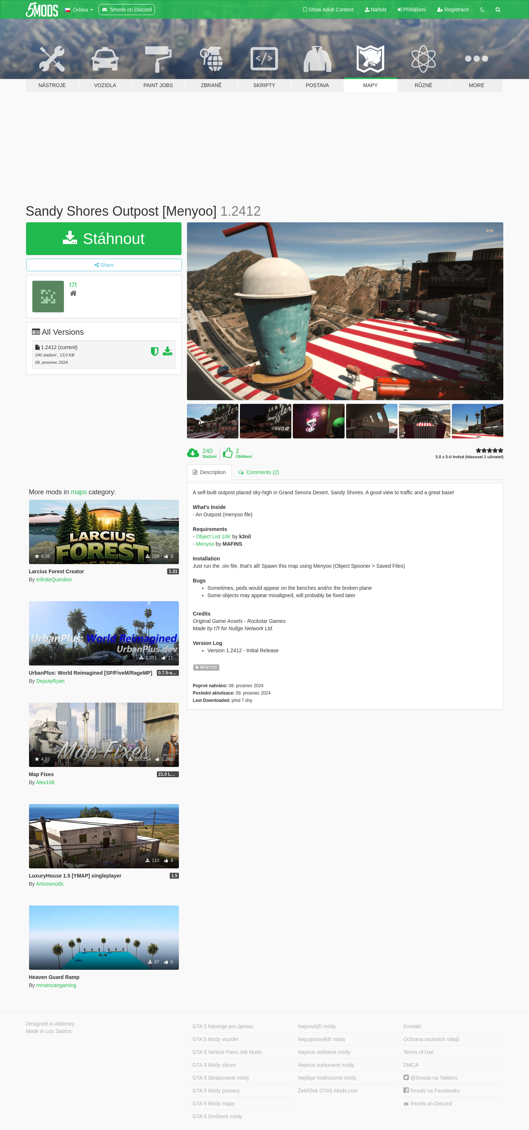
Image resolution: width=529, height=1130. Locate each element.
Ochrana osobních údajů (431, 1039)
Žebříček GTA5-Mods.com (328, 1091)
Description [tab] (209, 472)
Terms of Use (418, 1052)
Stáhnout (104, 238)
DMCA (410, 1065)
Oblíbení (244, 456)
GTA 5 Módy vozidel (215, 1039)
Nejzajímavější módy (321, 1039)
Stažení (209, 456)
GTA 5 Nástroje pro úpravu (222, 1026)
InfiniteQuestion (54, 579)
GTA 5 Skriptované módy (220, 1078)
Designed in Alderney (50, 1024)
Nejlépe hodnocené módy (327, 1078)
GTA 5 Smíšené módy (217, 1116)
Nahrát (375, 9)
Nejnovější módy (317, 1026)
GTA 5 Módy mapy (213, 1103)
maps (79, 492)
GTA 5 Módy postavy (216, 1091)
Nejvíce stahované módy (326, 1065)
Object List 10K (213, 536)
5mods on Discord (427, 1104)
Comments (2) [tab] (258, 472)
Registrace (453, 9)
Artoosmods (50, 884)
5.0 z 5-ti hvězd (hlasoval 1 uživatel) (470, 457)
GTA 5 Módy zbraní (214, 1065)
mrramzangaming (56, 985)
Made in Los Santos (49, 1031)
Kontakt (412, 1026)
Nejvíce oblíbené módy (324, 1052)
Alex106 (45, 782)
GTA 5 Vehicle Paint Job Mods (227, 1052)
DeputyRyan (50, 681)
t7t (73, 284)
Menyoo (205, 544)
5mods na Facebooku (431, 1090)
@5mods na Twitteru (430, 1078)
